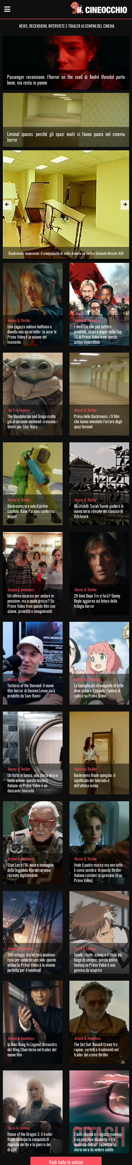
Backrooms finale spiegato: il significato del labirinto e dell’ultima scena (94, 743)
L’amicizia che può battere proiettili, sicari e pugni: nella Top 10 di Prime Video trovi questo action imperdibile (97, 297)
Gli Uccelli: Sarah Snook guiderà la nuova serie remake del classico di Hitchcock (98, 474)
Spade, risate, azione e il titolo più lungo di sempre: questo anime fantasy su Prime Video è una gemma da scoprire (98, 925)
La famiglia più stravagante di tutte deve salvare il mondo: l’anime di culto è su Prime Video (99, 653)
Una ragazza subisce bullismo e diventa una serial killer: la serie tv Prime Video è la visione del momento (31, 297)
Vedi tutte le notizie (66, 1124)
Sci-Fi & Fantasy (19, 373)
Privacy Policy (65, 1159)
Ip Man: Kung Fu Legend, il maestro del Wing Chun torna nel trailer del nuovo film (32, 1012)
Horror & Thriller (19, 283)
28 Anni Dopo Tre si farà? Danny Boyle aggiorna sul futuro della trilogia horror (97, 563)
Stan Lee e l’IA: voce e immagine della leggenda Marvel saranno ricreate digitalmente (30, 833)
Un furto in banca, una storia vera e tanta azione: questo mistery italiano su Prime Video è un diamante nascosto (32, 745)
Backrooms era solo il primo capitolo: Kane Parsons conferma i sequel (31, 474)
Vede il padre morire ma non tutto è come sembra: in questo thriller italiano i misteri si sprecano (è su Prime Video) (98, 835)
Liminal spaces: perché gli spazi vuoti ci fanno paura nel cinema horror (66, 137)
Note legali (85, 1159)
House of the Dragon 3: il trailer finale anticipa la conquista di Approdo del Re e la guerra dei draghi (30, 1104)
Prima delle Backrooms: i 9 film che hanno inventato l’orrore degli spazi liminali (98, 384)
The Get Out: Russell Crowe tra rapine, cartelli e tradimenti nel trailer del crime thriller (96, 1012)
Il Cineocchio (38, 1138)
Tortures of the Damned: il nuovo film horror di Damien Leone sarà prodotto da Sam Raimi (31, 653)
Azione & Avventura (88, 283)
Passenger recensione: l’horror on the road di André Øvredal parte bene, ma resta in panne (66, 79)
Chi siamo (46, 1159)
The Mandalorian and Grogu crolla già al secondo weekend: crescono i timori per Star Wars (32, 384)
